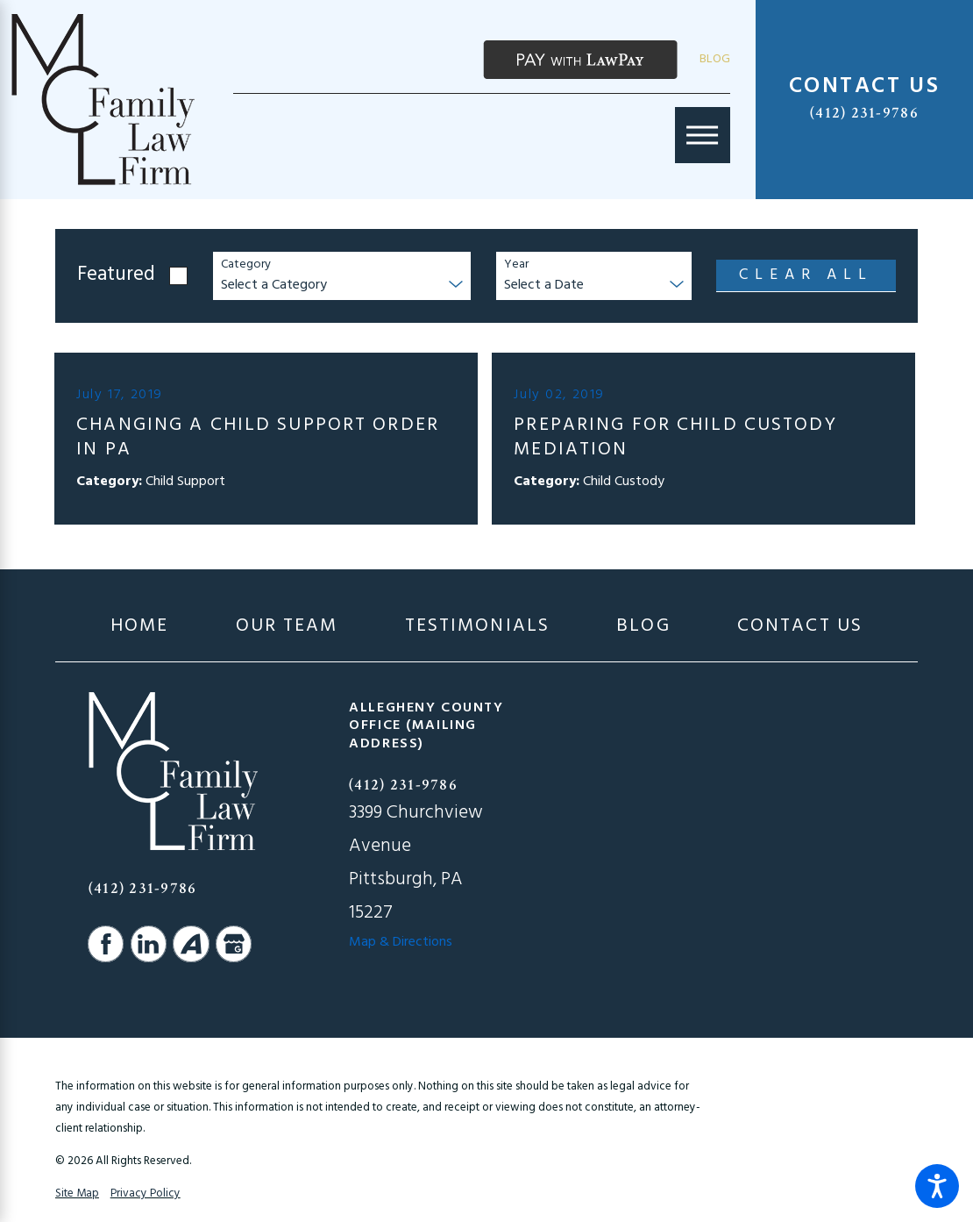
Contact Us (800, 627)
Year (516, 265)
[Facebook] (106, 943)
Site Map (77, 1193)
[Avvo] (191, 943)
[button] (937, 1186)
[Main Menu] (703, 135)
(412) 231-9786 (864, 113)
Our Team (287, 627)
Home (139, 627)
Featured (116, 276)
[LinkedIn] (149, 943)
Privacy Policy (145, 1193)
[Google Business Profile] (234, 943)
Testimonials (477, 627)
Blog (715, 59)
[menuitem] (139, 627)
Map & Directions (400, 942)
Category (246, 265)
